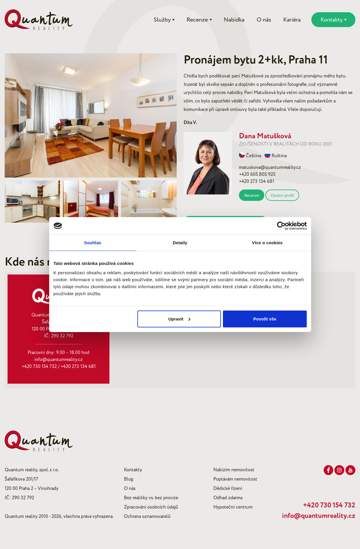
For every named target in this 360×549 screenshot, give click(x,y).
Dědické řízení (227, 488)
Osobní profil (282, 195)
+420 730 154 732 (39, 366)
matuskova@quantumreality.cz (270, 167)
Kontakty (133, 470)
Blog (128, 479)
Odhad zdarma (227, 498)
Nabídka (234, 20)
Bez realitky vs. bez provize (151, 498)
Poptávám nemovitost (235, 479)
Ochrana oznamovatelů (147, 516)
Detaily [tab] (180, 242)
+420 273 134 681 (78, 366)
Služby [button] (162, 20)
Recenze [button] (197, 20)
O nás (264, 20)
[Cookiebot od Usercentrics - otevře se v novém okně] (281, 226)
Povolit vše (264, 318)
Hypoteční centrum (233, 507)
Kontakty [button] (331, 20)
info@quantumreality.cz (58, 359)
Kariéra (292, 20)
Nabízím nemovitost (233, 470)
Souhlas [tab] (92, 242)
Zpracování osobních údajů (151, 507)
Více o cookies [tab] (267, 242)
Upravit (179, 318)
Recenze (251, 195)
